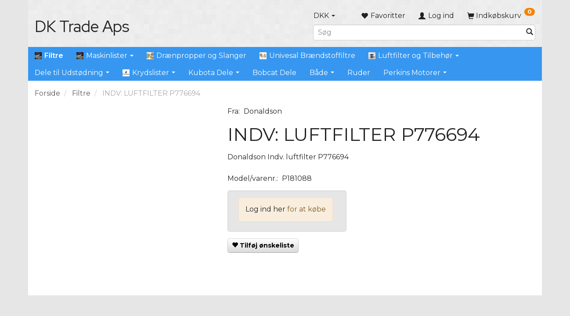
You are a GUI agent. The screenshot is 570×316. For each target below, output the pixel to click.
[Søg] (529, 32)
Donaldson (263, 111)
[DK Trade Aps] (82, 26)
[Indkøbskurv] (501, 15)
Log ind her (265, 209)
